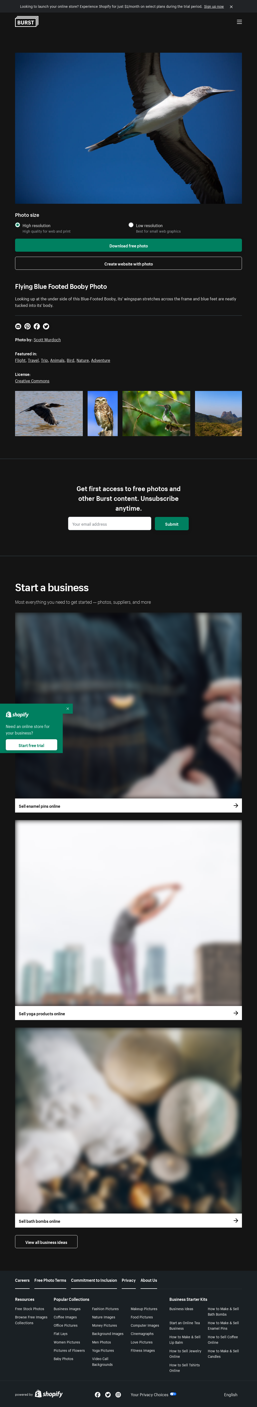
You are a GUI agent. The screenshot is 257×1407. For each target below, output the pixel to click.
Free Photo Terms (50, 1279)
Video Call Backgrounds (102, 1361)
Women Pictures (67, 1342)
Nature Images (103, 1316)
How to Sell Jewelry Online (185, 1353)
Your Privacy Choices (153, 1394)
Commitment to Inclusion (94, 1279)
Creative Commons (32, 380)
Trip (44, 359)
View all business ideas (46, 1241)
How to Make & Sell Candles (223, 1353)
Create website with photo (128, 263)
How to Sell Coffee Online (223, 1339)
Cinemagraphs (142, 1333)
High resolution (36, 225)
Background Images (107, 1333)
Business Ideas (181, 1308)
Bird (70, 359)
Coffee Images (65, 1316)
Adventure (100, 359)
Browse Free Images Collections (31, 1319)
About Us (149, 1279)
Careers (22, 1279)
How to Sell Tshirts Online (184, 1367)
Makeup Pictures (144, 1308)
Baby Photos (63, 1358)
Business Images (67, 1308)
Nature (83, 359)
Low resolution (149, 225)
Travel (33, 359)
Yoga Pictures (103, 1350)
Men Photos (101, 1342)
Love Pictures (142, 1342)
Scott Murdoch (47, 339)
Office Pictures (66, 1325)
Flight (20, 359)
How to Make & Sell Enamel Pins (223, 1325)
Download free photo (128, 245)
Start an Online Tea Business (184, 1325)
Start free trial (31, 745)
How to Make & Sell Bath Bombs (223, 1311)
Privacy (129, 1279)
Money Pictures (104, 1325)
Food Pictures (142, 1316)
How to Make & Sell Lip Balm (185, 1339)
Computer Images (145, 1325)
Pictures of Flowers (69, 1350)
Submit (171, 523)
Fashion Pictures (105, 1308)
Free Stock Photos (29, 1308)
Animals (57, 359)
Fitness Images (143, 1350)
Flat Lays (61, 1333)
